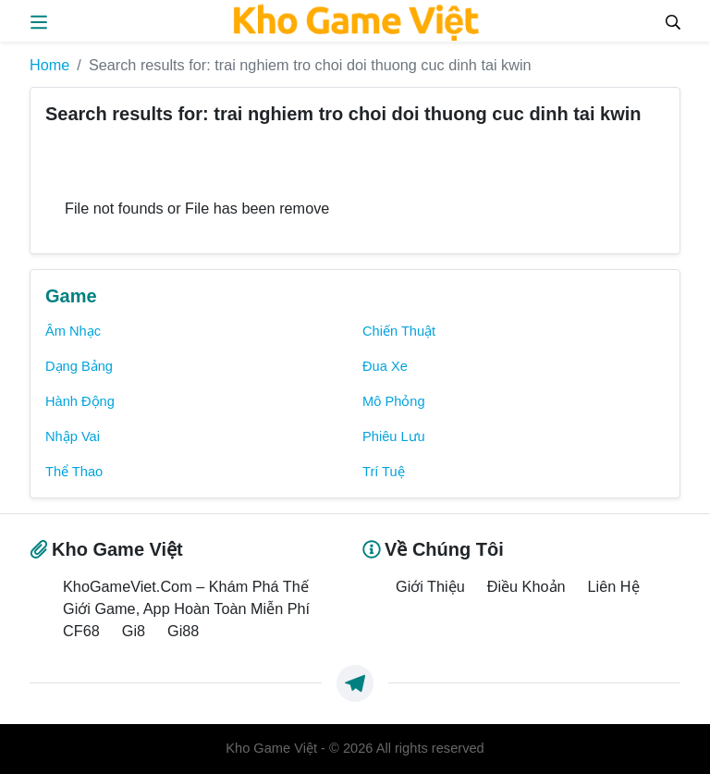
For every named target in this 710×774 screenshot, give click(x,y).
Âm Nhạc (73, 331)
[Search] (673, 20)
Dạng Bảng (79, 366)
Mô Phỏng (393, 401)
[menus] (39, 20)
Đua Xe (385, 366)
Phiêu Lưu (393, 436)
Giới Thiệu (430, 586)
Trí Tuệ (383, 471)
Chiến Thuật (398, 331)
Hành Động (80, 401)
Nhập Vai (72, 436)
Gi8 (133, 630)
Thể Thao (74, 471)
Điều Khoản (526, 586)
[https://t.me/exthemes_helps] (355, 683)
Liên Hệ (614, 586)
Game (71, 296)
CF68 (81, 630)
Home (49, 64)
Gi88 (183, 630)
